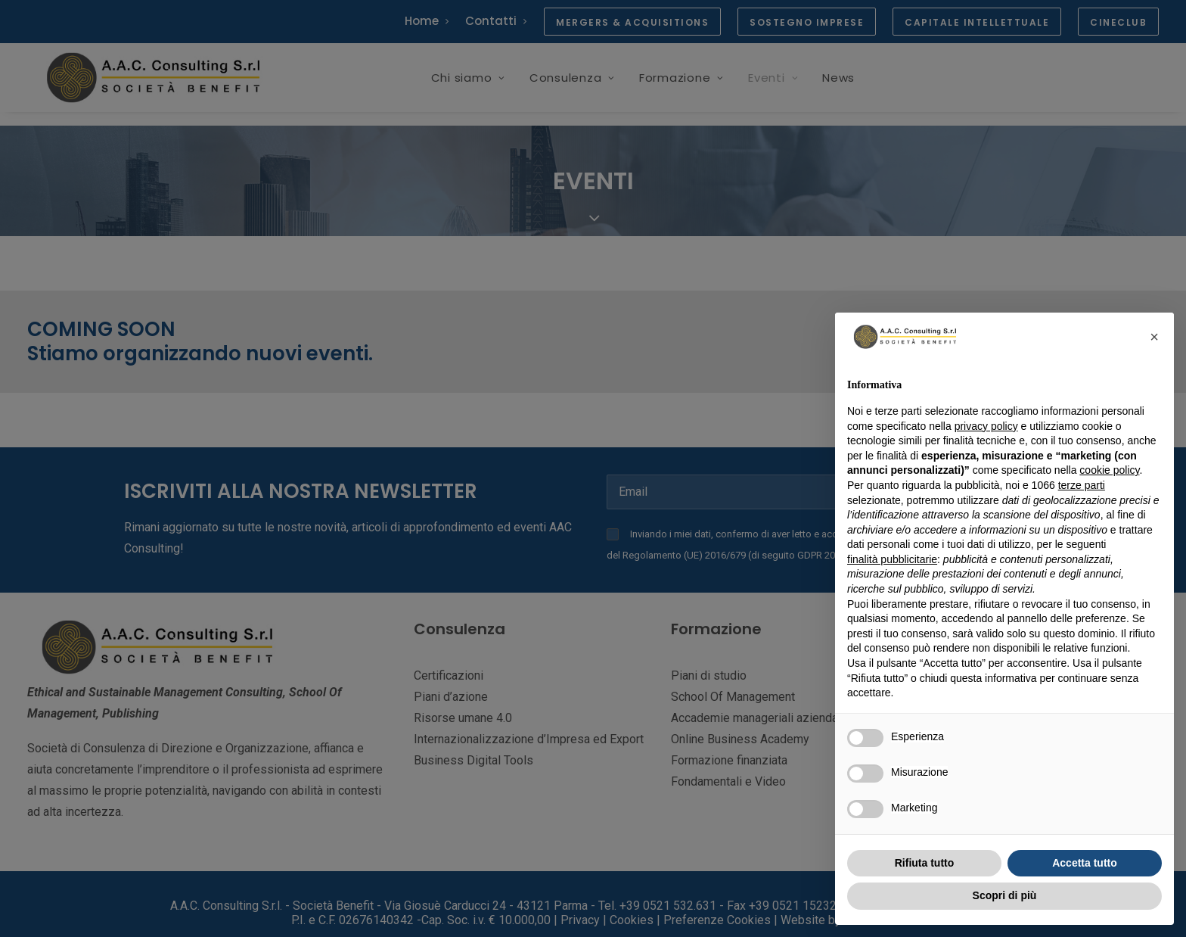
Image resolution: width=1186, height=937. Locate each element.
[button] (1154, 337)
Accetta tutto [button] (1084, 863)
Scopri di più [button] (1005, 895)
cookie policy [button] (1109, 470)
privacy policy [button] (986, 426)
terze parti (1081, 485)
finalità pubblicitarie (892, 559)
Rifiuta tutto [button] (925, 863)
